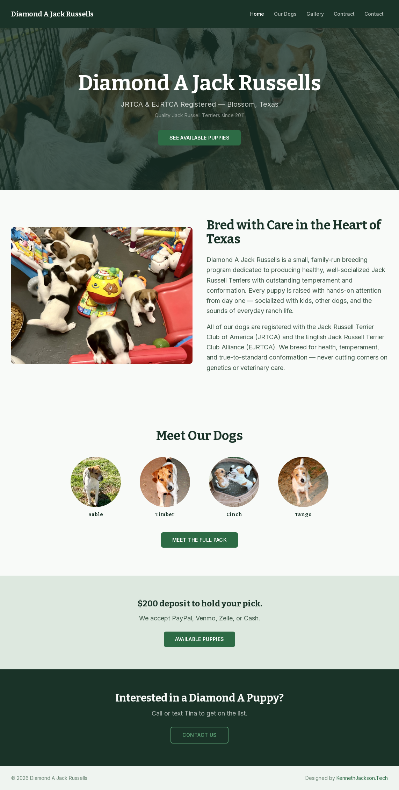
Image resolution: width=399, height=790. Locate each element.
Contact (374, 14)
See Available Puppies (199, 138)
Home (257, 14)
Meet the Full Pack (199, 540)
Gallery (315, 14)
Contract (344, 14)
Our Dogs (285, 14)
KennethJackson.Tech (362, 778)
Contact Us (199, 735)
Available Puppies (199, 639)
